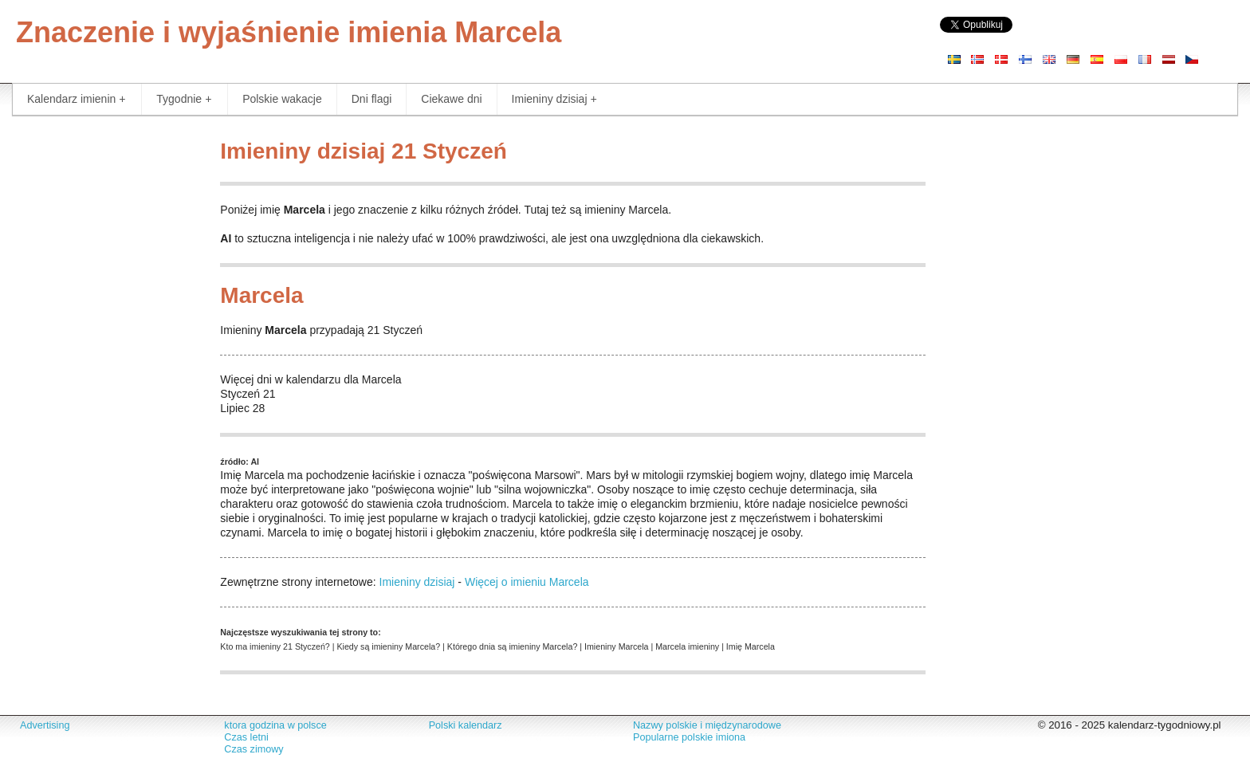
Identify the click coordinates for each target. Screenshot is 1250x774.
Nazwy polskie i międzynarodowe (707, 725)
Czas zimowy (253, 749)
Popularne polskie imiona (689, 737)
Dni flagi (372, 98)
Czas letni (246, 737)
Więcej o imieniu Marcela (527, 582)
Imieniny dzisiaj (554, 99)
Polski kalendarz (465, 725)
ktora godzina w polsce (275, 725)
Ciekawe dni (451, 98)
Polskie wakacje (282, 98)
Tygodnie (183, 99)
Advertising (44, 725)
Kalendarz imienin (76, 99)
